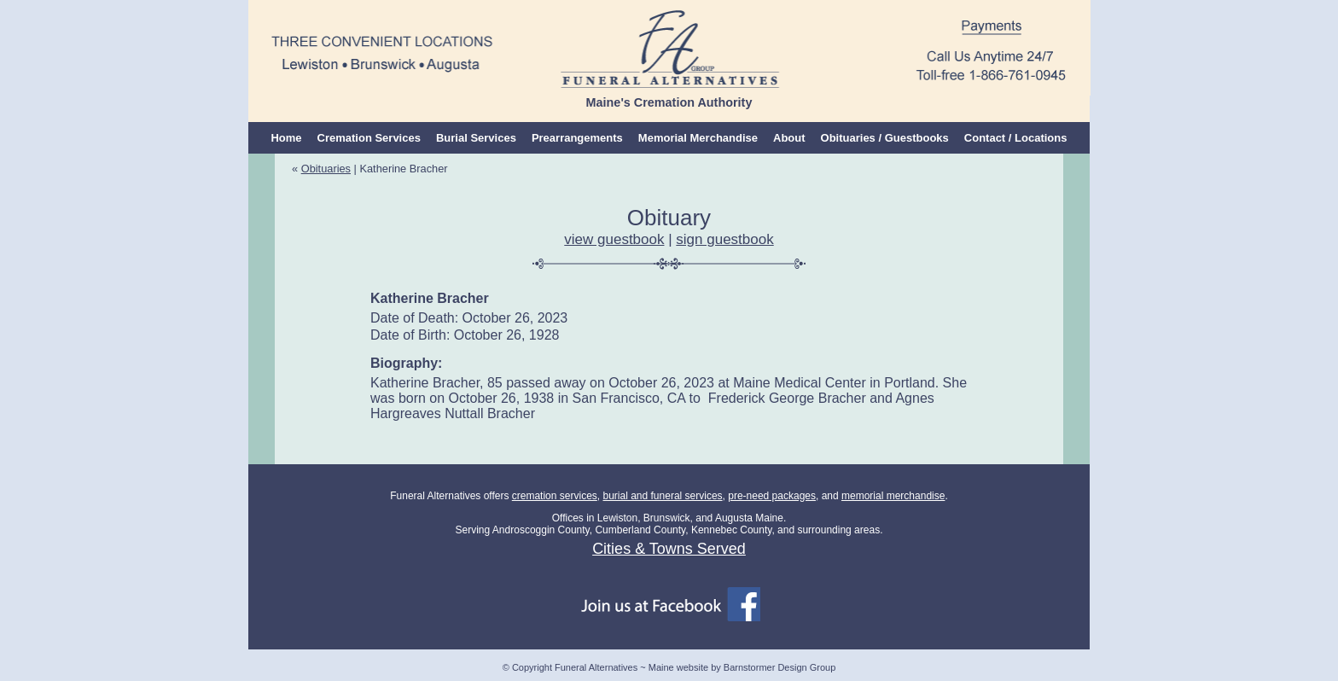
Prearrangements (577, 137)
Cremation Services (369, 137)
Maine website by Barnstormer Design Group (742, 667)
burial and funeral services (662, 496)
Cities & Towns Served (669, 548)
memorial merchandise (893, 496)
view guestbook (614, 239)
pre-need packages (772, 496)
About (789, 137)
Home (286, 137)
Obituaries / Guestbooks (885, 137)
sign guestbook (724, 239)
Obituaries (326, 168)
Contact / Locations (1015, 137)
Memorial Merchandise (698, 137)
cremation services (554, 496)
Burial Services (476, 137)
